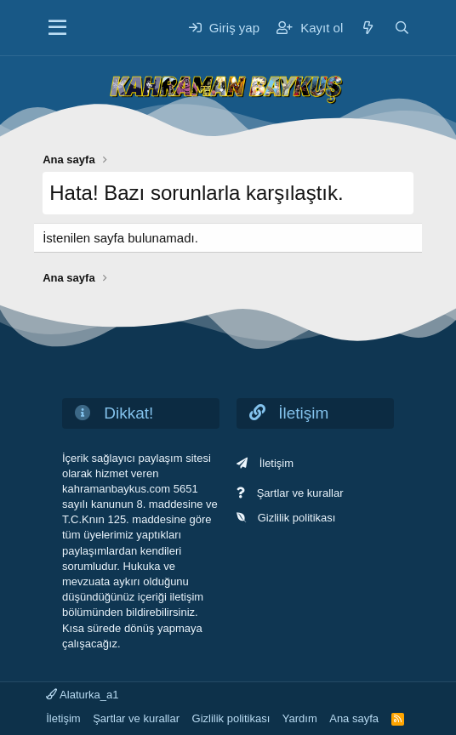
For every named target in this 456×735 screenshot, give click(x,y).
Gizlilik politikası (297, 517)
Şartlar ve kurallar (300, 493)
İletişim (276, 463)
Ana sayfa (354, 718)
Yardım (299, 718)
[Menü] (57, 28)
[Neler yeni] (368, 27)
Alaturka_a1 (82, 694)
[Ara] (402, 27)
